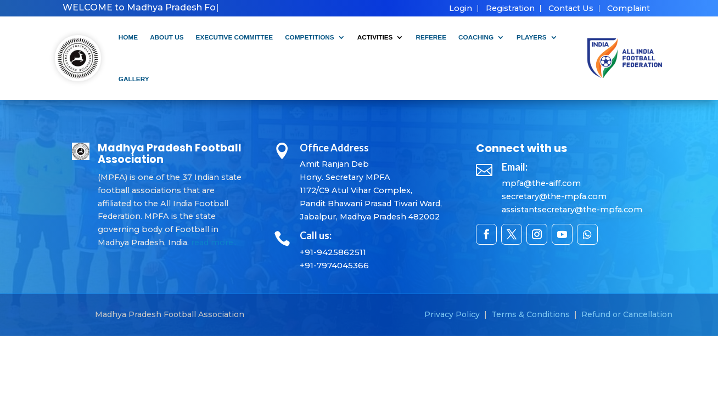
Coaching (475, 37)
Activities (375, 37)
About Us (166, 37)
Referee (431, 37)
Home (128, 37)
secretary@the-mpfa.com (554, 196)
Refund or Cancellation (626, 314)
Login (460, 8)
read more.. (214, 242)
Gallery (134, 78)
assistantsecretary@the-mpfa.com (572, 210)
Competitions (309, 37)
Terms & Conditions (530, 314)
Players (532, 37)
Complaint (628, 8)
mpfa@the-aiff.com (541, 183)
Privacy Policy (452, 314)
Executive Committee (234, 37)
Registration (510, 8)
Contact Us (570, 8)
